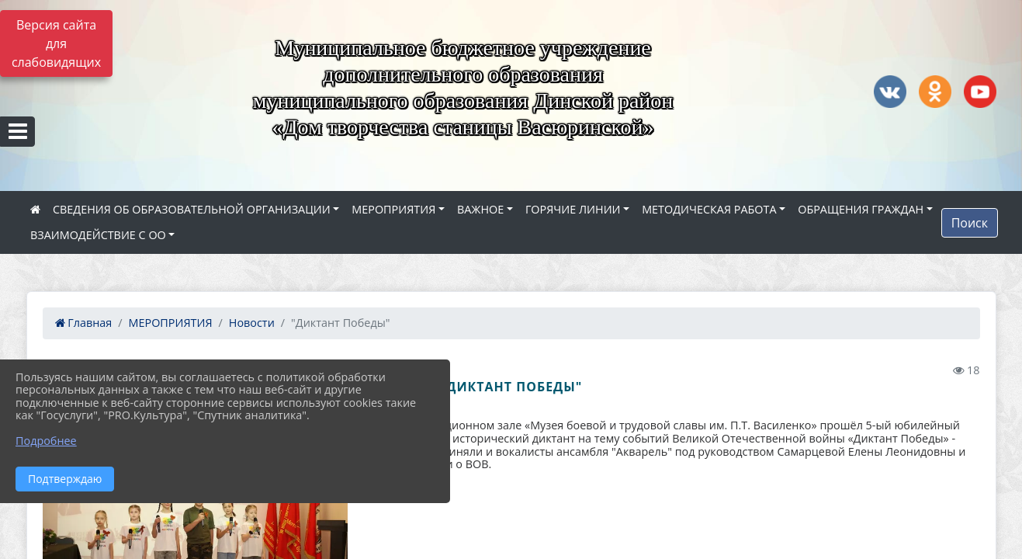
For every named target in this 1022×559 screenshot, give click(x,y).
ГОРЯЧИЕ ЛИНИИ (573, 209)
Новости (252, 322)
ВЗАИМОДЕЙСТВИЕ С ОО (98, 234)
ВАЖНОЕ (480, 209)
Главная (84, 322)
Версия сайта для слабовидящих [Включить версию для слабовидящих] (56, 43)
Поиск (969, 222)
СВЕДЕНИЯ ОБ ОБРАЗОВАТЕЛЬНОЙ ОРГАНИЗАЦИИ (192, 209)
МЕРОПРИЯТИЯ (393, 209)
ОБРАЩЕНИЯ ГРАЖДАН (860, 209)
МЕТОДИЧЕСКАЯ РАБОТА (709, 209)
